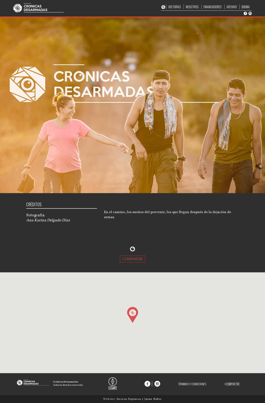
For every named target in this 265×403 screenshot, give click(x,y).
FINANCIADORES (213, 6)
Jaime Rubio (153, 399)
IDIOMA (246, 6)
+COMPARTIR (231, 384)
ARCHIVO (232, 6)
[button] (132, 315)
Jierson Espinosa (129, 399)
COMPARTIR (132, 259)
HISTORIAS (174, 6)
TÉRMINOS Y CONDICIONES (192, 384)
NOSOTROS (192, 6)
